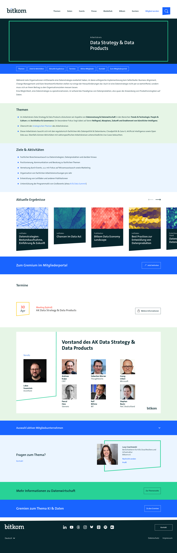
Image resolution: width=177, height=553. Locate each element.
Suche (165, 9)
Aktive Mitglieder (87, 69)
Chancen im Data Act (69, 236)
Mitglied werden (152, 11)
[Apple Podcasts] (98, 528)
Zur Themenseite (152, 491)
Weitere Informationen (150, 311)
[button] (158, 199)
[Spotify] (105, 528)
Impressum (167, 538)
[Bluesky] (92, 528)
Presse (94, 11)
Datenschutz (153, 538)
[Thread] (78, 528)
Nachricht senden (129, 459)
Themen (56, 11)
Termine (72, 69)
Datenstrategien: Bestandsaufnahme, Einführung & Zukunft (32, 240)
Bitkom (122, 11)
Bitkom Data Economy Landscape (107, 238)
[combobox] (10, 538)
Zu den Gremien (152, 508)
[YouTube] (71, 528)
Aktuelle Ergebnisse (56, 69)
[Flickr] (112, 528)
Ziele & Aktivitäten (36, 69)
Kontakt (102, 69)
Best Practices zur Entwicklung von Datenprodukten (142, 240)
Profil (124, 462)
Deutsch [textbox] (8, 538)
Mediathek (107, 11)
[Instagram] (85, 528)
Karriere (135, 11)
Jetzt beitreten (153, 265)
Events (82, 11)
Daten (69, 11)
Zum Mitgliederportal (118, 69)
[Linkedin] (64, 528)
